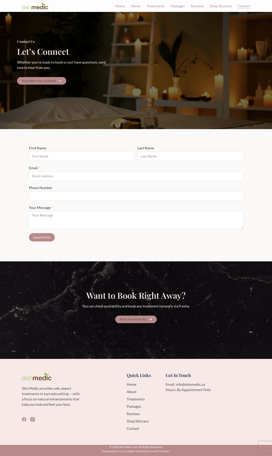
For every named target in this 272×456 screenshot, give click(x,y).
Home (120, 6)
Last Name (145, 148)
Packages (178, 6)
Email (33, 168)
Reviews (197, 6)
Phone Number (40, 187)
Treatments (156, 6)
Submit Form (42, 237)
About (136, 6)
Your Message (40, 207)
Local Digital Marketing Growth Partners (145, 451)
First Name (37, 148)
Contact (244, 6)
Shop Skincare (221, 6)
